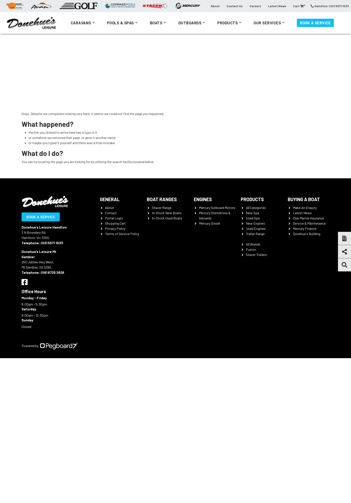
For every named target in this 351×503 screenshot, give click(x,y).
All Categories (256, 208)
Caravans (81, 22)
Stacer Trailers (256, 254)
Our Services (267, 22)
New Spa (252, 213)
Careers (255, 6)
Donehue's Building (306, 234)
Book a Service (315, 22)
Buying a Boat (304, 199)
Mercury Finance (304, 228)
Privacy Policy (115, 228)
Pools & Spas (120, 22)
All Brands (253, 244)
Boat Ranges (162, 199)
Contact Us (235, 6)
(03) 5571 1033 (52, 243)
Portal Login (114, 218)
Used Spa (253, 218)
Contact (111, 213)
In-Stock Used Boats (167, 218)
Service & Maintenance (309, 223)
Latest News (277, 6)
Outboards (190, 22)
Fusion (251, 249)
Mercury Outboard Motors (217, 208)
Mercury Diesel (209, 223)
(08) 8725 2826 (52, 272)
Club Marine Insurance (308, 218)
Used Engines (256, 228)
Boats (156, 22)
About (215, 6)
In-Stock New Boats (167, 213)
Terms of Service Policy (122, 234)
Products (227, 22)
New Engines (255, 223)
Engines (203, 199)
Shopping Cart (115, 223)
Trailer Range (255, 234)
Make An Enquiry (305, 208)
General (110, 199)
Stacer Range (161, 208)
